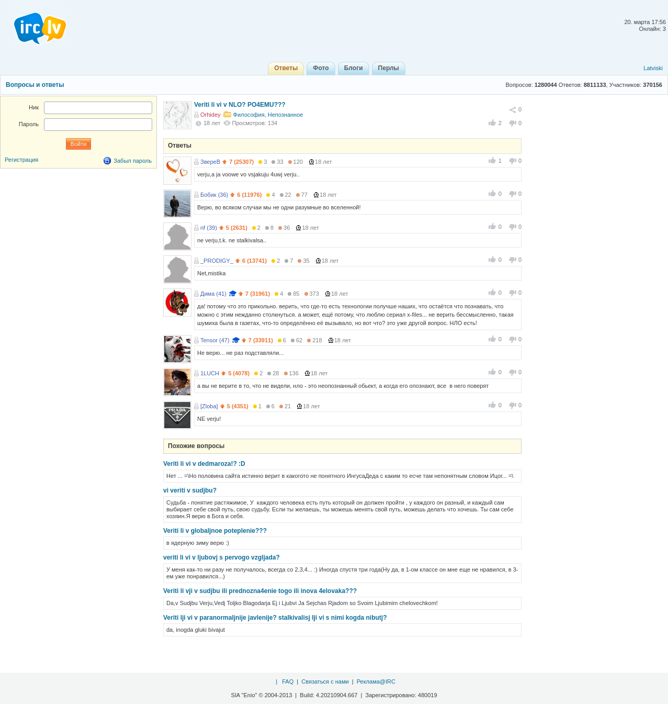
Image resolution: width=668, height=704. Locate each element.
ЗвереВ (210, 162)
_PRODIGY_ (216, 261)
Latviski (653, 68)
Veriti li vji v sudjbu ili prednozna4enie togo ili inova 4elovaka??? (260, 591)
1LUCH (209, 373)
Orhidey (210, 114)
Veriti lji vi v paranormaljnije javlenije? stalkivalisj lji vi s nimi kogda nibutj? (275, 617)
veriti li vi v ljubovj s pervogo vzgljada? (221, 557)
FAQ (287, 681)
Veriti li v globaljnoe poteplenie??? (215, 530)
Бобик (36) (214, 195)
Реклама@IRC (376, 681)
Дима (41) (213, 293)
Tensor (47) (215, 340)
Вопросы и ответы (35, 84)
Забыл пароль (133, 161)
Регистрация (21, 160)
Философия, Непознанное (268, 114)
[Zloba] (209, 406)
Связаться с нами (324, 681)
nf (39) (208, 228)
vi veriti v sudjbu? (190, 490)
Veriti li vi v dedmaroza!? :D (204, 463)
